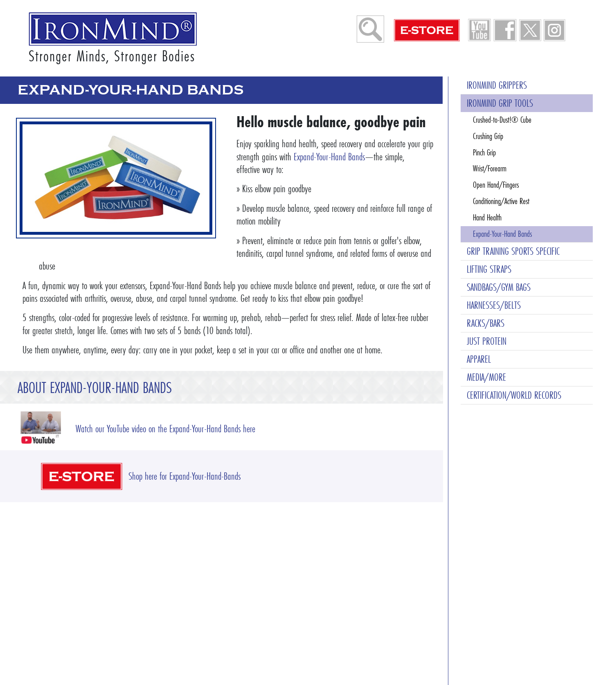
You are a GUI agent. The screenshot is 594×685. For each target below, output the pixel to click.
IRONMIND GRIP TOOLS (500, 103)
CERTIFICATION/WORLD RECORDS (514, 395)
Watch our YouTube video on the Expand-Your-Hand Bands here (165, 428)
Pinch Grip (484, 152)
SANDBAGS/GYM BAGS (499, 287)
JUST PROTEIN (486, 341)
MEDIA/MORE (486, 377)
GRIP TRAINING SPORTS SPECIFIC (513, 251)
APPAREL (479, 359)
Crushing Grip (488, 136)
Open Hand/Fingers (496, 185)
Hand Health (487, 217)
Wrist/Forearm (489, 168)
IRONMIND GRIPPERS (497, 85)
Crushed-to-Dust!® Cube (502, 120)
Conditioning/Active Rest (501, 201)
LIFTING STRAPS (489, 269)
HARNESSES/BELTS (494, 305)
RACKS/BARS (485, 323)
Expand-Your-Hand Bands (329, 156)
